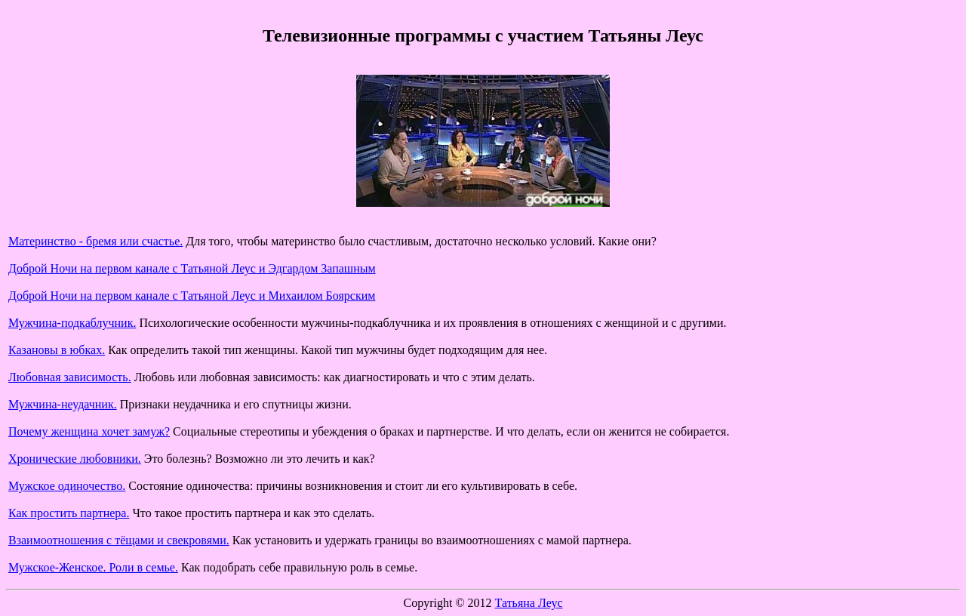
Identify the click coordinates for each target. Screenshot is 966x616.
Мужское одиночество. (66, 485)
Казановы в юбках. (56, 349)
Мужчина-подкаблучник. (72, 322)
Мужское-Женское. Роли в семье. (93, 567)
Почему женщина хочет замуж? (89, 431)
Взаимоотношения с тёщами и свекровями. (118, 540)
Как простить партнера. (68, 513)
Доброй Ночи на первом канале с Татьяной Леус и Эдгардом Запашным (192, 268)
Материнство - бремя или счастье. (95, 241)
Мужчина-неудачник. (62, 404)
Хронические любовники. (74, 458)
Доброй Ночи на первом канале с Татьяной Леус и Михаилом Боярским (191, 295)
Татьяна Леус (529, 602)
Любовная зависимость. (69, 377)
